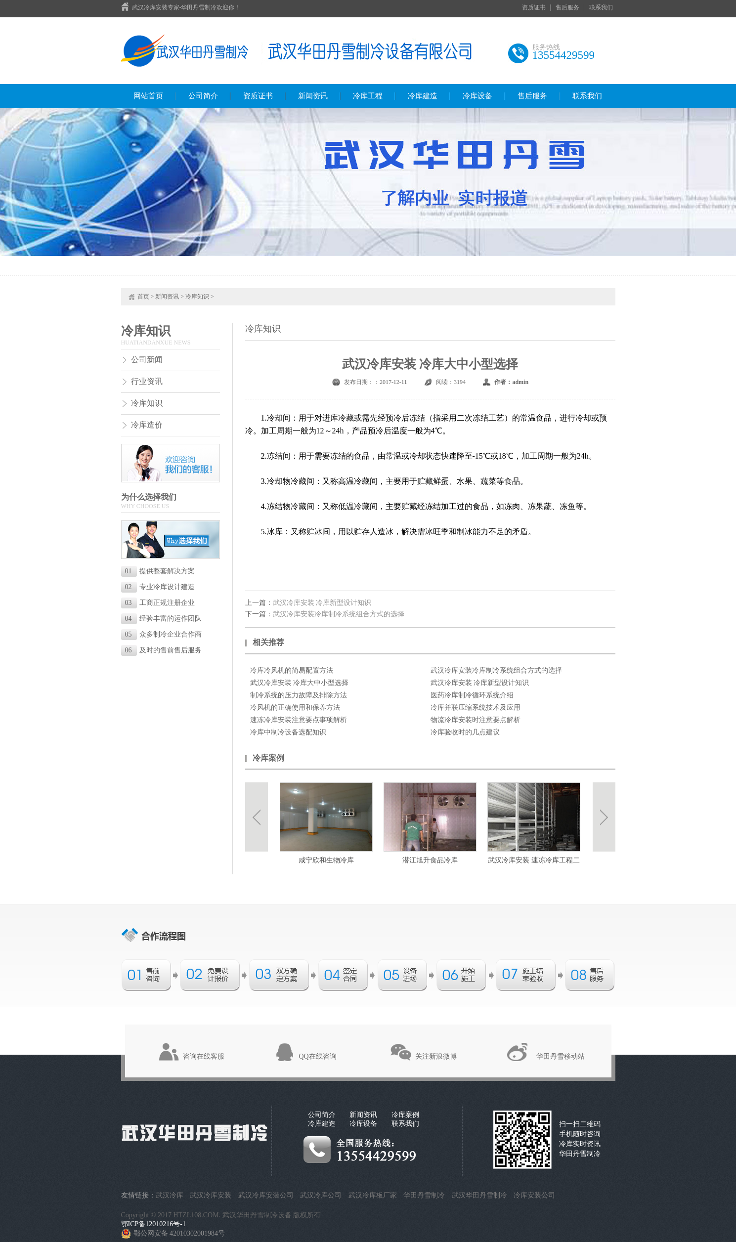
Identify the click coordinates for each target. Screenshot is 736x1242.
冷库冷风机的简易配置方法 (291, 670)
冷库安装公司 (534, 1195)
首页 (143, 296)
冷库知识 (197, 296)
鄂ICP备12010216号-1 (153, 1224)
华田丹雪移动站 (560, 1056)
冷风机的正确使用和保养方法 (295, 707)
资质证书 (534, 7)
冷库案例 (405, 1114)
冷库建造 (422, 96)
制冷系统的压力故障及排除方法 (298, 695)
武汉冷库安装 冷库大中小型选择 (299, 682)
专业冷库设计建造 (160, 587)
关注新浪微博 (436, 1056)
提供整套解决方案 (160, 571)
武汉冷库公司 (321, 1195)
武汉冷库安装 (210, 1195)
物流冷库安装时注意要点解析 (475, 720)
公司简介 (203, 96)
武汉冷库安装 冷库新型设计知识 (322, 602)
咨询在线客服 (203, 1056)
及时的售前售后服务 (163, 650)
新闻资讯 (313, 96)
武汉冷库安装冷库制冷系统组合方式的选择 (338, 614)
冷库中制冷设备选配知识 (288, 732)
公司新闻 (147, 359)
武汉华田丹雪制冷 (479, 1195)
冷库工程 (368, 96)
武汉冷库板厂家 (372, 1195)
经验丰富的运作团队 (163, 618)
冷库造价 (147, 425)
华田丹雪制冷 (424, 1195)
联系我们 (601, 7)
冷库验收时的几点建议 (465, 732)
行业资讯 (147, 381)
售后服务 (567, 7)
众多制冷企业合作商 (163, 634)
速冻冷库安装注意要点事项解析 (298, 720)
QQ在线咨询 (318, 1056)
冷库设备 (477, 96)
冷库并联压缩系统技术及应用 (475, 707)
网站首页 (148, 96)
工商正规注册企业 (160, 602)
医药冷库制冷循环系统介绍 (472, 695)
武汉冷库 (169, 1195)
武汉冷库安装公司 (266, 1195)
